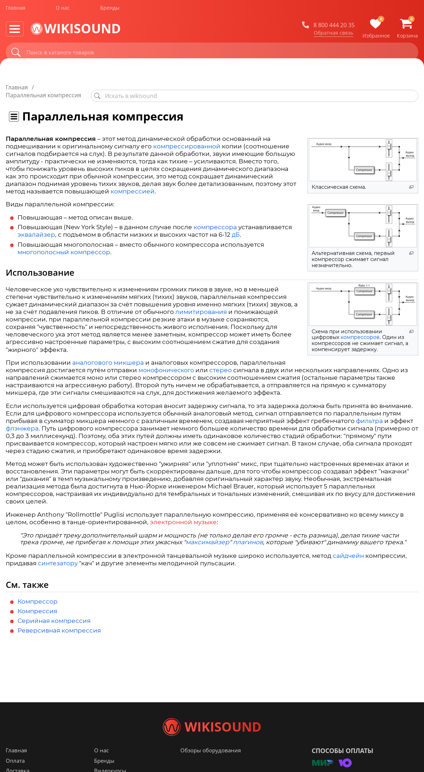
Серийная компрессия (54, 612)
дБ (236, 226)
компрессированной (186, 138)
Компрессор (38, 593)
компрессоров (360, 329)
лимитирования (201, 304)
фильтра (369, 413)
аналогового (92, 354)
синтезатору (58, 555)
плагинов (248, 534)
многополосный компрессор (64, 244)
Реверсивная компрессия (59, 622)
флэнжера (22, 420)
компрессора (215, 219)
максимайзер (207, 534)
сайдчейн (348, 547)
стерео (220, 362)
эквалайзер (36, 226)
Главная (15, 10)
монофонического (166, 362)
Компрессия (37, 603)
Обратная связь (333, 35)
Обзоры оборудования (210, 764)
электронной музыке (183, 514)
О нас (63, 10)
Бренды (110, 10)
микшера (129, 354)
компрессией (133, 183)
